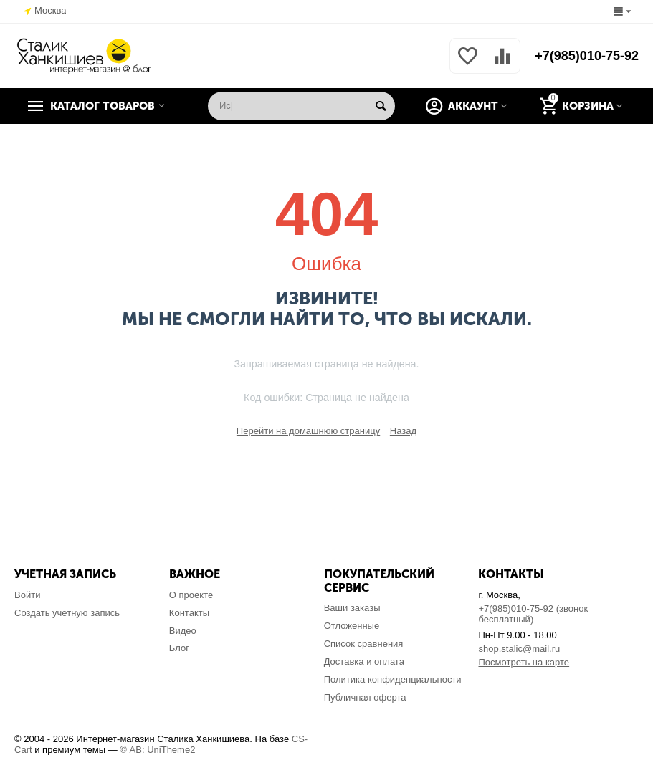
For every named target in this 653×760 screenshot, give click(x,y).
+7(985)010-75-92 (587, 56)
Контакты (189, 612)
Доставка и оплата (364, 661)
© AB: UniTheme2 (157, 749)
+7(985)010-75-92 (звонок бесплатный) (533, 614)
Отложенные (352, 625)
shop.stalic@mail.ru (519, 648)
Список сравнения (364, 643)
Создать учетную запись (67, 612)
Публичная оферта (365, 697)
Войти (27, 595)
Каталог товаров (102, 106)
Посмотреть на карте (523, 662)
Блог (179, 648)
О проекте (191, 595)
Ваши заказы (352, 607)
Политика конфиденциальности (393, 679)
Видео (182, 630)
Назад (403, 430)
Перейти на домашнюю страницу (308, 430)
